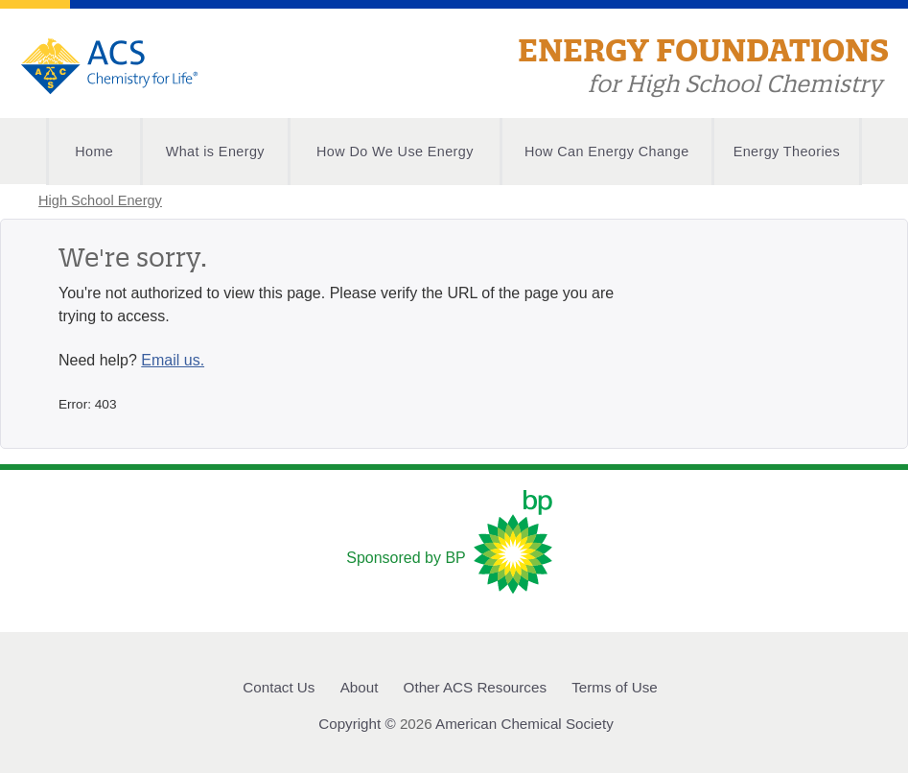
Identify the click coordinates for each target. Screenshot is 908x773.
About (359, 687)
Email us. (172, 360)
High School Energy (100, 200)
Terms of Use (614, 687)
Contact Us (278, 687)
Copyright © (356, 723)
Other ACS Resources (475, 687)
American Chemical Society (524, 723)
